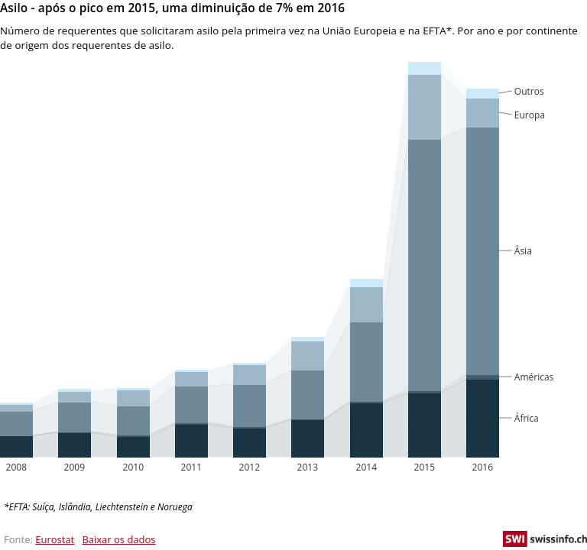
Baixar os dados (118, 539)
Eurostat (54, 539)
